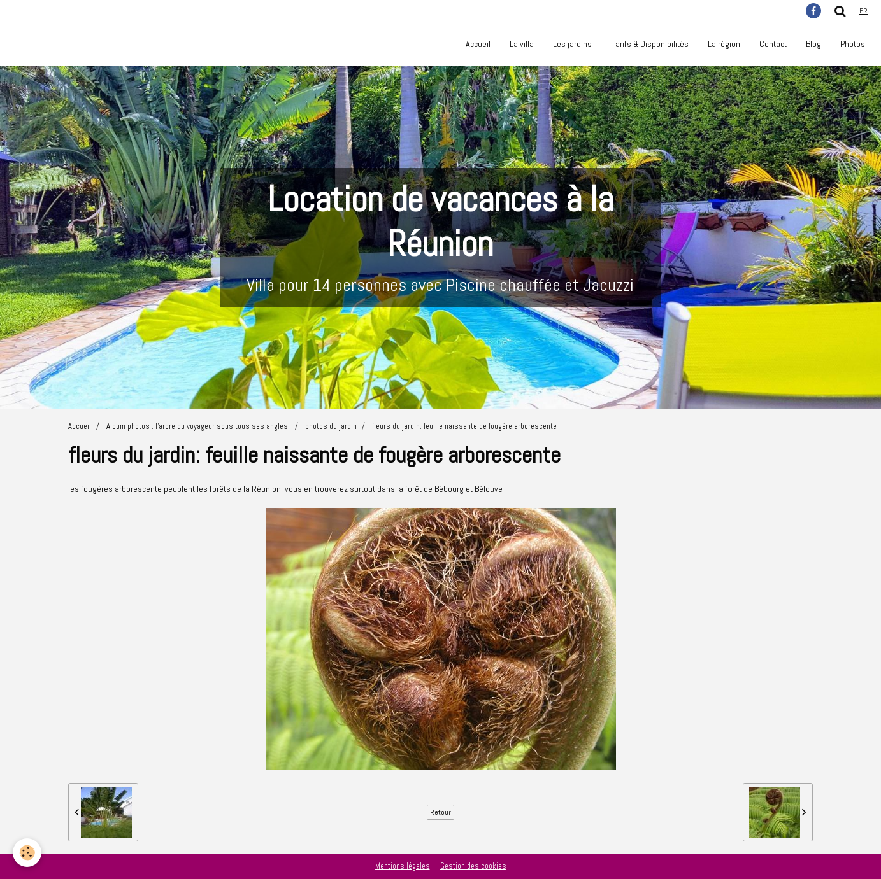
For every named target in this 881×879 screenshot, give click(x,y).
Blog (813, 44)
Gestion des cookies (473, 866)
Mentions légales (402, 866)
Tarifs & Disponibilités (650, 44)
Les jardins (572, 44)
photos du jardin (331, 426)
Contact (773, 44)
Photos (852, 44)
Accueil (478, 44)
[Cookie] (27, 852)
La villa (522, 44)
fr (863, 10)
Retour (440, 812)
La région (724, 44)
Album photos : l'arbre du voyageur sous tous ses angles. (198, 426)
